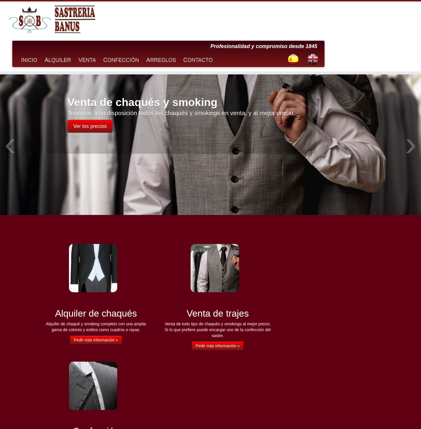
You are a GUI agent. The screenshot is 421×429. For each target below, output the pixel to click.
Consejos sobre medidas (61, 367)
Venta (184, 24)
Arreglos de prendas (58, 354)
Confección (218, 24)
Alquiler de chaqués (57, 348)
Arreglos (258, 24)
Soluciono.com (252, 416)
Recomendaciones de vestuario (67, 380)
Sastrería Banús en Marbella (192, 416)
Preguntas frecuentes (59, 373)
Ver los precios (90, 92)
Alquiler (155, 24)
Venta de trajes (54, 386)
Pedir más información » (94, 305)
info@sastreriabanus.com (306, 401)
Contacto (295, 24)
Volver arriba (372, 416)
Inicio (126, 24)
